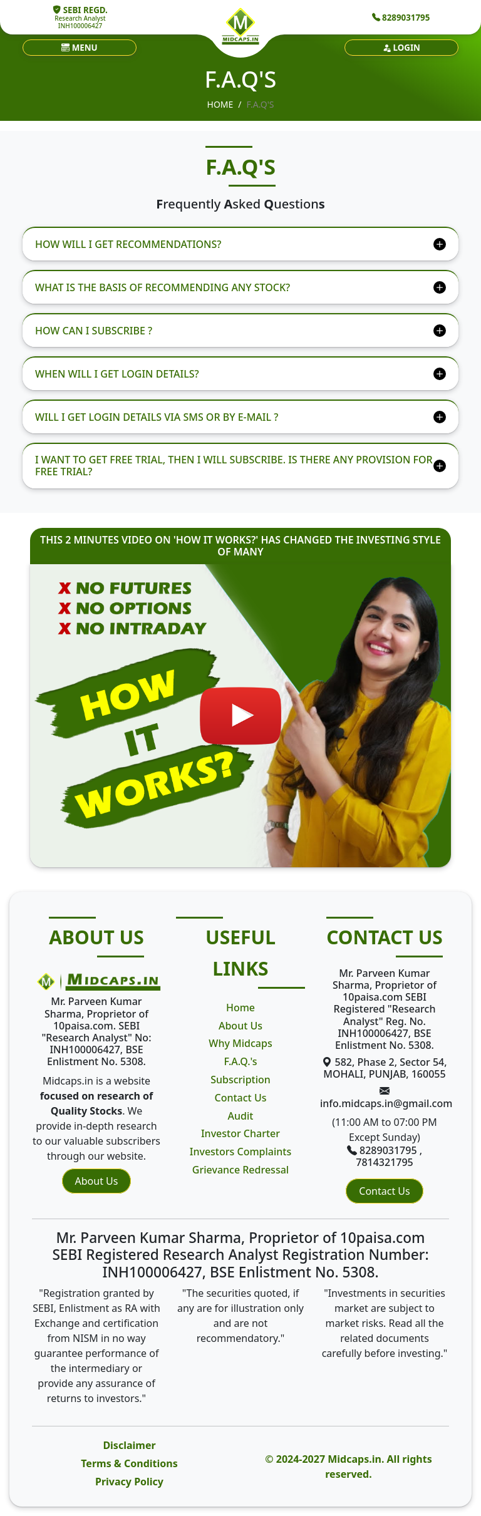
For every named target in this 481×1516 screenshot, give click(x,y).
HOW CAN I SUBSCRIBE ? (93, 331)
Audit (241, 1116)
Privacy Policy (129, 1481)
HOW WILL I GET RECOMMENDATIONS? (128, 244)
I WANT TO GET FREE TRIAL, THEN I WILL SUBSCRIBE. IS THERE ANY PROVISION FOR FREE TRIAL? (234, 465)
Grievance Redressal (240, 1170)
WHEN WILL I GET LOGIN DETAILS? (117, 374)
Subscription (240, 1079)
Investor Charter (240, 1133)
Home (220, 104)
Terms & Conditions (129, 1463)
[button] (79, 48)
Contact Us (241, 1098)
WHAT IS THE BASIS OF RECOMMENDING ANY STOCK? (162, 287)
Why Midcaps (240, 1043)
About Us (96, 1181)
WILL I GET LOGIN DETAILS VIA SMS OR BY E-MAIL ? (156, 417)
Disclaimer (129, 1445)
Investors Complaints (240, 1151)
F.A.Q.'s (240, 1061)
